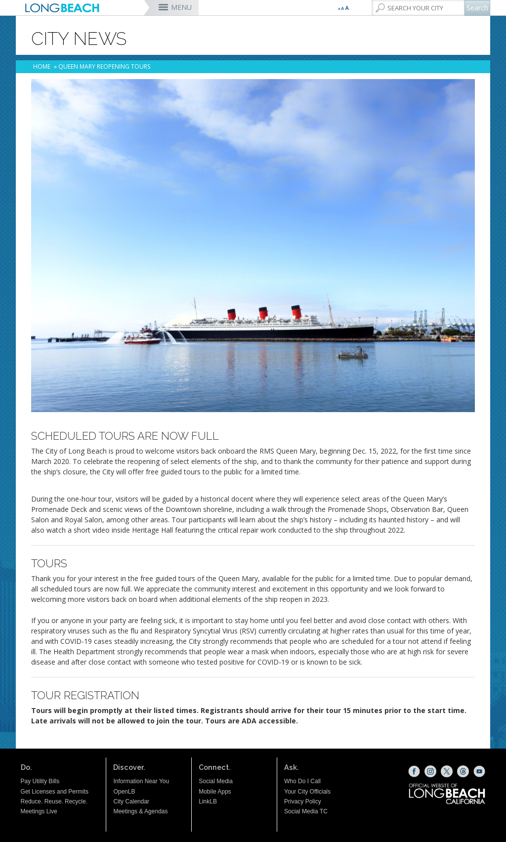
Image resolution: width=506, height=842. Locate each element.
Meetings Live (39, 811)
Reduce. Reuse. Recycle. (54, 801)
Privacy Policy (302, 801)
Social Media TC (306, 811)
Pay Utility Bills (40, 781)
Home (41, 66)
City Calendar (131, 801)
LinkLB (208, 801)
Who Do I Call (302, 781)
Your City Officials (307, 791)
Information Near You (141, 781)
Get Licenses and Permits (54, 791)
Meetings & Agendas (140, 811)
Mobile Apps (215, 791)
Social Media (216, 781)
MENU (181, 7)
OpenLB (124, 791)
